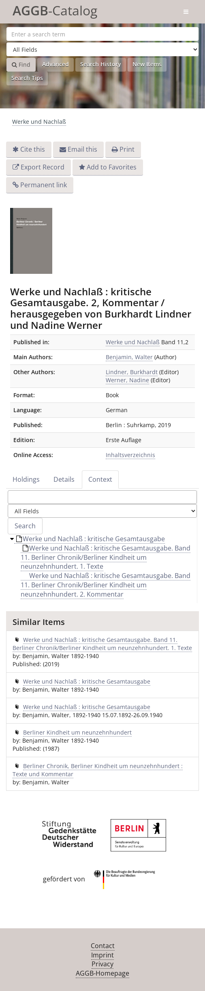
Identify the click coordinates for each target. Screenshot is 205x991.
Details (64, 479)
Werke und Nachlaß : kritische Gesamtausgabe (86, 681)
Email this (82, 149)
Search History (100, 64)
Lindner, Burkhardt (132, 372)
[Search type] (102, 49)
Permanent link (43, 184)
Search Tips (27, 78)
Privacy (102, 963)
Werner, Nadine (127, 380)
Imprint (102, 955)
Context (100, 479)
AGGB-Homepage (102, 973)
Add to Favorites (112, 167)
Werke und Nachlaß (39, 121)
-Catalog (55, 9)
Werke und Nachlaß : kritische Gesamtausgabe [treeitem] (90, 538)
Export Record (42, 167)
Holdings (26, 479)
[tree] (102, 568)
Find (21, 64)
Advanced (55, 64)
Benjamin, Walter (129, 357)
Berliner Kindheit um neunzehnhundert (77, 732)
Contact (103, 945)
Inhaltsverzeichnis (130, 455)
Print (127, 149)
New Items (147, 64)
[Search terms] (102, 34)
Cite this (32, 149)
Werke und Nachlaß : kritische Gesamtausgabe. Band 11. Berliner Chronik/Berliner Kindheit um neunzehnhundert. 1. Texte (102, 644)
